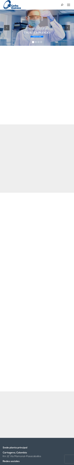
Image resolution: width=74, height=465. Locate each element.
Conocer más (37, 36)
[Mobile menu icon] (68, 5)
